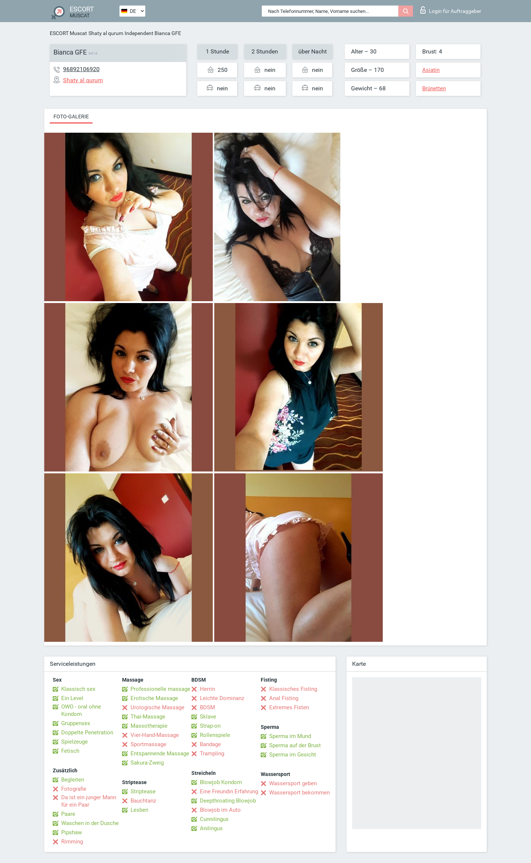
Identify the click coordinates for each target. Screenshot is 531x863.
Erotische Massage (154, 698)
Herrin (207, 689)
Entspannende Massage (160, 753)
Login (450, 10)
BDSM (207, 707)
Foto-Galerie (71, 116)
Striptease (143, 791)
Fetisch (70, 751)
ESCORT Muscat (68, 33)
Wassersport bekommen (299, 792)
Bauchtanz (143, 800)
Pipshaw (71, 832)
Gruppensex (75, 723)
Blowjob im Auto (220, 810)
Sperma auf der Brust (295, 745)
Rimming (72, 841)
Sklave (208, 716)
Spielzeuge (74, 741)
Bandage (210, 744)
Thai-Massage (148, 716)
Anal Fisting (283, 698)
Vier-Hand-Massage (155, 735)
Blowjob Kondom (221, 782)
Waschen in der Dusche (90, 823)
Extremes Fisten (289, 707)
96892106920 (81, 69)
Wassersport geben (293, 783)
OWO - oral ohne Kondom (81, 710)
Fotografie (73, 789)
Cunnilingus (214, 819)
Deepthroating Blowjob (228, 800)
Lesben (139, 810)
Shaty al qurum (105, 33)
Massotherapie (149, 726)
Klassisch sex (78, 689)
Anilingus (211, 828)
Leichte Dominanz (222, 698)
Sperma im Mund (290, 736)
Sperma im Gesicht (292, 754)
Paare (68, 814)
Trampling (212, 753)
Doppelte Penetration (87, 732)
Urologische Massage (157, 707)
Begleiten (72, 779)
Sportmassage (148, 744)
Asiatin (431, 70)
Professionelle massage (160, 689)
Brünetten (434, 88)
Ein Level (72, 698)
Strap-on (210, 726)
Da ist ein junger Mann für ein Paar (88, 801)
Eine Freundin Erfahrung (229, 791)
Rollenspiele (215, 735)
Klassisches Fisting (293, 689)
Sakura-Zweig (147, 762)
